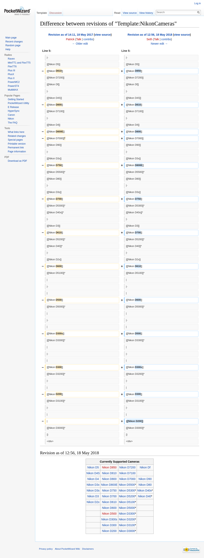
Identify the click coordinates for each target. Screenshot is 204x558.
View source (130, 12)
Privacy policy (46, 549)
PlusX (11, 74)
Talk (78, 39)
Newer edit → (159, 43)
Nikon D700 (109, 496)
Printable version (17, 143)
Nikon (11, 118)
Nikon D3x (93, 484)
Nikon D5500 (127, 484)
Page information (17, 151)
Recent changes (14, 41)
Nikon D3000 (127, 531)
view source (103, 34)
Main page (11, 37)
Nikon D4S (93, 473)
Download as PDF (17, 161)
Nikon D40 (144, 496)
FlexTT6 (12, 66)
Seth (149, 39)
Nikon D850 (109, 467)
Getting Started (16, 99)
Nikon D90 (145, 479)
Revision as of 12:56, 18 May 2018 (150, 34)
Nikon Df (145, 467)
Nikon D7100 (127, 473)
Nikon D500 (109, 513)
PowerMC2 (14, 82)
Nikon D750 (109, 490)
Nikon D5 (93, 467)
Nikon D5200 (127, 496)
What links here (16, 132)
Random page (12, 45)
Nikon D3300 (127, 513)
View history (146, 12)
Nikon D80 (145, 484)
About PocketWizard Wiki (67, 549)
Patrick (70, 39)
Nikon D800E (109, 484)
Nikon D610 (109, 502)
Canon (11, 115)
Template (41, 12)
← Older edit (80, 43)
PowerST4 (13, 86)
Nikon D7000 (127, 479)
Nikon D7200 (127, 467)
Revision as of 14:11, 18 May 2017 (70, 34)
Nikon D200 (109, 531)
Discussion (55, 12)
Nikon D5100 (127, 502)
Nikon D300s (109, 519)
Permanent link (16, 147)
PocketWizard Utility (18, 103)
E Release (13, 107)
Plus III (11, 70)
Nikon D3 (93, 496)
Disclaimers (88, 549)
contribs (88, 39)
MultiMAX (13, 89)
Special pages (15, 139)
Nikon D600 (109, 507)
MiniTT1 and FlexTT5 (19, 62)
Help (7, 49)
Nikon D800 (109, 479)
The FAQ (12, 122)
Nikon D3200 (127, 519)
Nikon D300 (109, 525)
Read (117, 12)
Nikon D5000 (127, 507)
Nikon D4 (93, 479)
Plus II (11, 78)
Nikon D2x (93, 502)
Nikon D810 (109, 473)
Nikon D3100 (127, 525)
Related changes (17, 136)
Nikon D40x (144, 490)
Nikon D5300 (127, 490)
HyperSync (14, 111)
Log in (197, 3)
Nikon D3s (93, 490)
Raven (11, 58)
